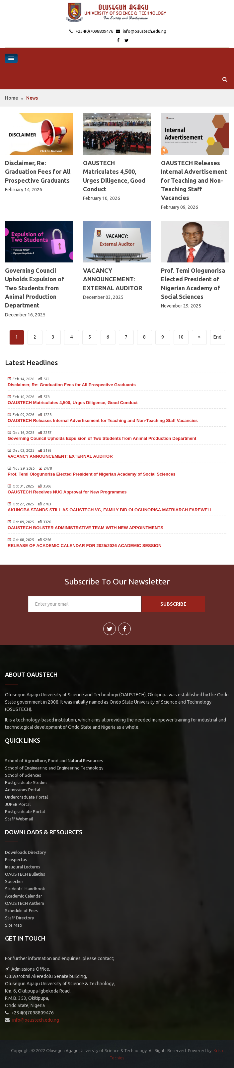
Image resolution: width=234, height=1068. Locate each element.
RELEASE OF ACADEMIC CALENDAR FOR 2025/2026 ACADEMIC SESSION (85, 545)
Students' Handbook (25, 888)
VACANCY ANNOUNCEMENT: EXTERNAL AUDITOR (112, 279)
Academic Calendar (23, 896)
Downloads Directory (25, 852)
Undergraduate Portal (26, 797)
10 (181, 337)
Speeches (14, 881)
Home (11, 98)
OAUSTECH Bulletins (25, 874)
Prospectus (16, 859)
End (217, 337)
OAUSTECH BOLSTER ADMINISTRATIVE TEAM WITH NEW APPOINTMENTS (85, 527)
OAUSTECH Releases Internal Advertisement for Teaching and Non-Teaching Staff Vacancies (194, 180)
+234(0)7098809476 (93, 31)
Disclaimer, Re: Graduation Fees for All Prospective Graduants (37, 172)
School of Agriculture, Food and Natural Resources (54, 760)
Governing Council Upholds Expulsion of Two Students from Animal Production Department (34, 288)
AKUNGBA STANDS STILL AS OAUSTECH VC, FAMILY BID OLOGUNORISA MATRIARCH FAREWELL (110, 509)
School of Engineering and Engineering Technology (54, 768)
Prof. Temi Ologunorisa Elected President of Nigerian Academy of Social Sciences (92, 474)
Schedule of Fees (21, 910)
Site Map (13, 925)
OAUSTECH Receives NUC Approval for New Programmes (67, 491)
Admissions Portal (22, 789)
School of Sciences (23, 775)
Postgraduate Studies (26, 782)
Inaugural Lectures (22, 866)
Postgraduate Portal (25, 811)
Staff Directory (19, 917)
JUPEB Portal (18, 804)
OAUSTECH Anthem (24, 903)
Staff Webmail (19, 818)
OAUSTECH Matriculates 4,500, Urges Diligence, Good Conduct (73, 402)
